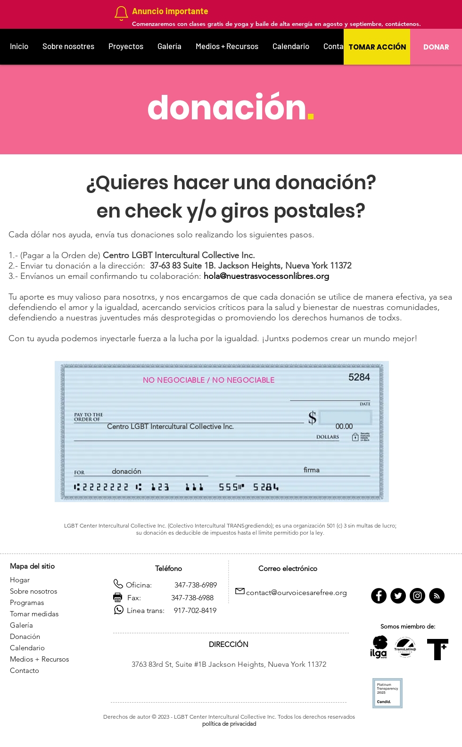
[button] (377, 47)
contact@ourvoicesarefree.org (296, 592)
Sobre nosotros (33, 591)
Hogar (20, 579)
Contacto (24, 670)
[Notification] (121, 13)
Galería (21, 625)
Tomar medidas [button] (35, 613)
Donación (26, 636)
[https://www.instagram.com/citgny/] (417, 596)
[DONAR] (436, 47)
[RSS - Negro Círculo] (437, 596)
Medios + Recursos (39, 659)
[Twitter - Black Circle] (398, 596)
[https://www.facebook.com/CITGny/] (379, 596)
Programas (27, 602)
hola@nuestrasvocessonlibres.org (266, 276)
